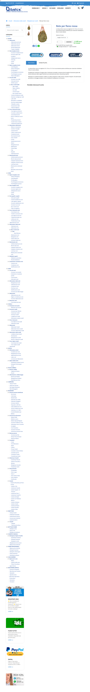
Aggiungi (69, 42)
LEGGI (10, 611)
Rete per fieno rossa (44, 21)
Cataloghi (60, 8)
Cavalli (10, 21)
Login (74, 3)
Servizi (45, 8)
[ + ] (7, 38)
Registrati (80, 3)
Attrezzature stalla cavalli (20, 21)
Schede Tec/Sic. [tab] (43, 63)
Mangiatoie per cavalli (32, 21)
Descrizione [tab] (31, 63)
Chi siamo (52, 8)
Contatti (68, 8)
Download (36, 8)
